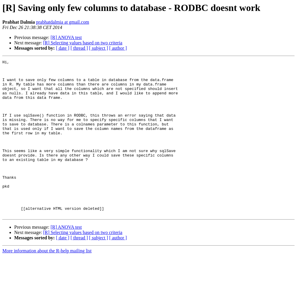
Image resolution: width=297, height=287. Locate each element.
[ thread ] (79, 48)
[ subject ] (98, 48)
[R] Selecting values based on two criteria (82, 42)
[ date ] (62, 48)
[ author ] (118, 48)
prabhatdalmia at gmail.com (62, 22)
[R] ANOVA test (66, 37)
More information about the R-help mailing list (46, 281)
